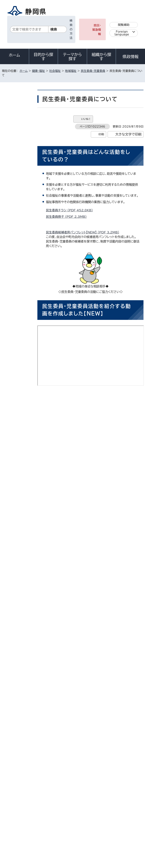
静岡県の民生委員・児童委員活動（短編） (81, 422)
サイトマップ (12, 826)
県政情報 (130, 57)
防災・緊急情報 (96, 29)
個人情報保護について (61, 818)
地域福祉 (70, 70)
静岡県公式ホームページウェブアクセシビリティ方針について (43, 822)
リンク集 (99, 822)
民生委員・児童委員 (93, 70)
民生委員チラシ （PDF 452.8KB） (71, 210)
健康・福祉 (38, 70)
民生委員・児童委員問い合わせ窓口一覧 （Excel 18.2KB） (87, 624)
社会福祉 (55, 70)
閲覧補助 (124, 24)
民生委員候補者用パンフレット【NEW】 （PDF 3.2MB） (84, 232)
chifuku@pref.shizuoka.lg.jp (76, 727)
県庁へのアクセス (126, 794)
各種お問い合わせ (93, 794)
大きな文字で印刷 (128, 134)
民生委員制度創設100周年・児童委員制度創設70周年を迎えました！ (18, 213)
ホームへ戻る (135, 743)
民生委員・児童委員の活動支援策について (74, 652)
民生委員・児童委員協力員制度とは (69, 658)
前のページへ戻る (106, 743)
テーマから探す (72, 56)
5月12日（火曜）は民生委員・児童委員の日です (18, 144)
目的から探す (43, 56)
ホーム (14, 55)
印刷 (101, 134)
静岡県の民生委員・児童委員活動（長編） (81, 474)
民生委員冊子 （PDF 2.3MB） (68, 216)
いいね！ (86, 119)
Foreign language (122, 33)
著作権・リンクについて (19, 818)
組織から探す (101, 56)
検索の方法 (71, 29)
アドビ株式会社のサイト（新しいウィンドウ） (92, 674)
